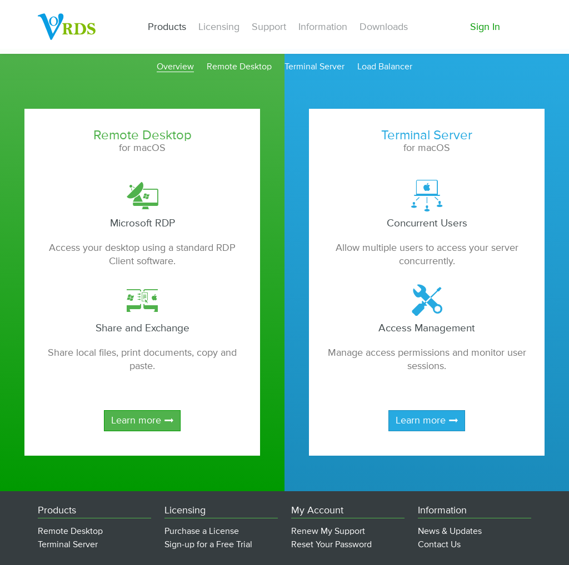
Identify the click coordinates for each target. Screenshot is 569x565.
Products (167, 27)
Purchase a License (201, 531)
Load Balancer (384, 67)
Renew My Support (328, 531)
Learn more (136, 421)
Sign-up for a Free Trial (208, 545)
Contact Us (439, 545)
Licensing (218, 27)
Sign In (485, 27)
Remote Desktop (239, 67)
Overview (175, 67)
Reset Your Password (331, 545)
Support (269, 27)
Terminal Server (314, 67)
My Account (317, 511)
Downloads (384, 27)
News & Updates (450, 531)
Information (322, 27)
